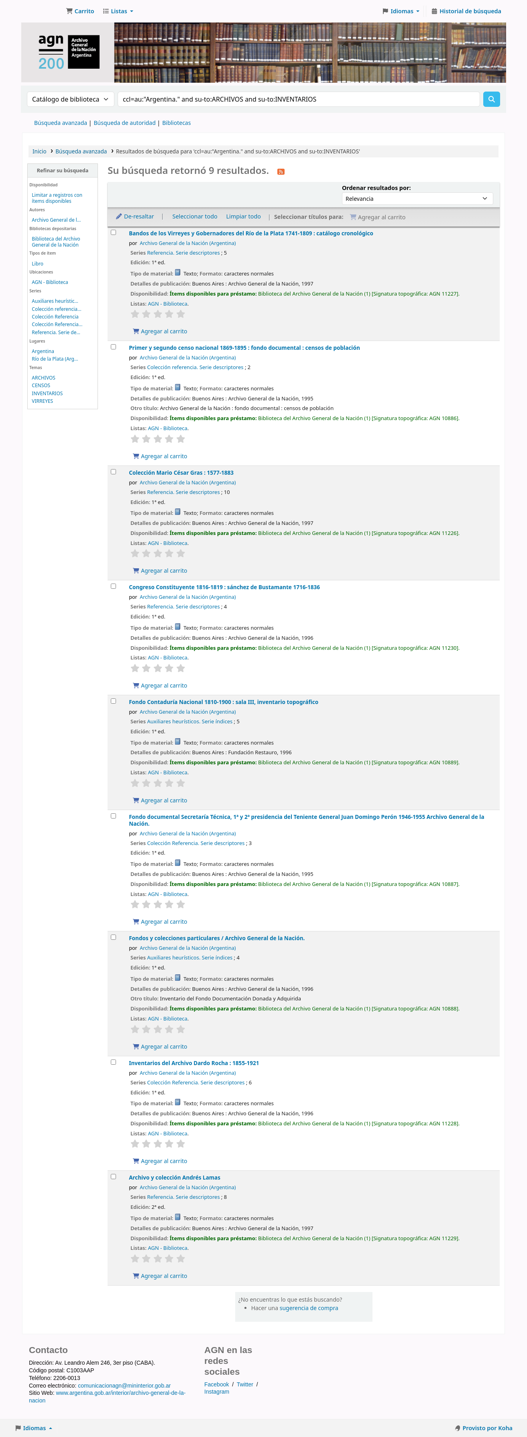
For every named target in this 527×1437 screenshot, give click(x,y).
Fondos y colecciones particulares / (217, 938)
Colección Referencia (55, 316)
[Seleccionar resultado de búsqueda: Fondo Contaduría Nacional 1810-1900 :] (113, 701)
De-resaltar (134, 216)
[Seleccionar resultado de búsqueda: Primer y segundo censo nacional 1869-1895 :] (113, 346)
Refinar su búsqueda (62, 170)
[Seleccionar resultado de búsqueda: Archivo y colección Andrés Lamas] (113, 1176)
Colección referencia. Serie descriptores (195, 367)
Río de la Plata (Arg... (55, 358)
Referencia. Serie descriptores (183, 252)
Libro (37, 263)
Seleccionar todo (195, 216)
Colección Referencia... (57, 324)
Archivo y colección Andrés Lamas (174, 1177)
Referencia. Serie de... (56, 332)
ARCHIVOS (43, 377)
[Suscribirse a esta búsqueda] (281, 171)
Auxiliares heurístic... (55, 301)
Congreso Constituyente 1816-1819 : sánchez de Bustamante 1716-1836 (224, 587)
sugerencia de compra (309, 1308)
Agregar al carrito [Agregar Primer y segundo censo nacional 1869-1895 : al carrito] (159, 456)
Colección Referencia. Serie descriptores (196, 843)
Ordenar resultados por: (376, 188)
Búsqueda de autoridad (124, 123)
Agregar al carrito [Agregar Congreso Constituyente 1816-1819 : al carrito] (159, 685)
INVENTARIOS (47, 393)
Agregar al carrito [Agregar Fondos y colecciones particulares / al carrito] (159, 1046)
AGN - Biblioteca (50, 282)
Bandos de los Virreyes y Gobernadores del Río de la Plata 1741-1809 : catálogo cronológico (251, 233)
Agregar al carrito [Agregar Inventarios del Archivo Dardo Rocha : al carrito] (159, 1161)
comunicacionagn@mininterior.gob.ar (124, 1385)
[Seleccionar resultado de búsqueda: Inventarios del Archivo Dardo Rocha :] (113, 1062)
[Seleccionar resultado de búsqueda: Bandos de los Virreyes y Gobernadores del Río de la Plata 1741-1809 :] (113, 232)
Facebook (216, 1384)
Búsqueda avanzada (60, 123)
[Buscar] (491, 99)
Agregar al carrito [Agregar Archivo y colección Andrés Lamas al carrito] (159, 1276)
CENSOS (41, 385)
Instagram (216, 1391)
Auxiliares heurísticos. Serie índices (190, 721)
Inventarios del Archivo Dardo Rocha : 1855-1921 (194, 1062)
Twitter (245, 1384)
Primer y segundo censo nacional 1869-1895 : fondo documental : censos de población (244, 347)
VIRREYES (42, 401)
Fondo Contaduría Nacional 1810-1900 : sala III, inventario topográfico (223, 701)
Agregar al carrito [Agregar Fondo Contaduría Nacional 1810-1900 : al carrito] (159, 800)
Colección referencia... (56, 309)
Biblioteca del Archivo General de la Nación (56, 241)
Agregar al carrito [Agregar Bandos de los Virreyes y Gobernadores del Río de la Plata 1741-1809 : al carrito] (159, 331)
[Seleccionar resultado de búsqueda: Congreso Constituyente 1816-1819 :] (113, 586)
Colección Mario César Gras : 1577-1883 (181, 472)
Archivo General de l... (56, 219)
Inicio (40, 151)
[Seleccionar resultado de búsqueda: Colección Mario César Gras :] (113, 471)
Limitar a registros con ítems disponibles (57, 198)
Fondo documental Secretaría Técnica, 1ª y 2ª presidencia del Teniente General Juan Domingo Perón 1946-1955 (306, 820)
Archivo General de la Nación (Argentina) (188, 243)
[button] (80, 11)
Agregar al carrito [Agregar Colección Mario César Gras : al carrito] (159, 570)
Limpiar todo (243, 216)
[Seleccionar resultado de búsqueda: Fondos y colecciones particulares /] (113, 937)
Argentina (43, 351)
